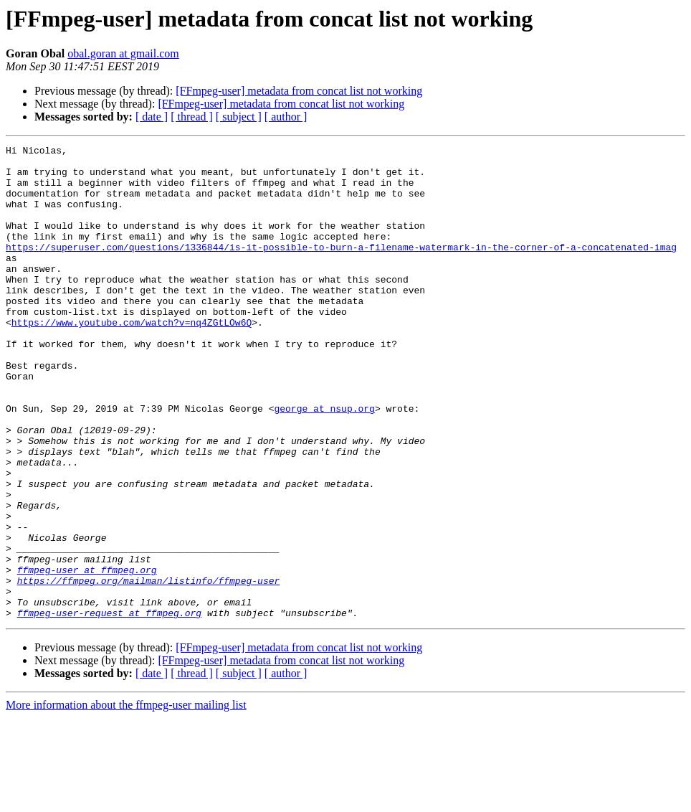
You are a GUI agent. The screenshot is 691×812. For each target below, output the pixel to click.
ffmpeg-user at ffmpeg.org (87, 655)
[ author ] (286, 116)
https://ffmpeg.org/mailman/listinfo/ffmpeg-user (148, 668)
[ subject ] (239, 116)
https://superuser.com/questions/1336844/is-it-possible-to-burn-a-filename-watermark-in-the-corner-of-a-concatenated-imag (341, 268)
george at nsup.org (324, 461)
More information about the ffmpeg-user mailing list (126, 799)
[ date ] (151, 116)
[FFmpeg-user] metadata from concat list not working (299, 91)
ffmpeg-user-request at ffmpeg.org (109, 707)
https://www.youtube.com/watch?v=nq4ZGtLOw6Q (131, 358)
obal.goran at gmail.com (123, 53)
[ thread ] (192, 116)
